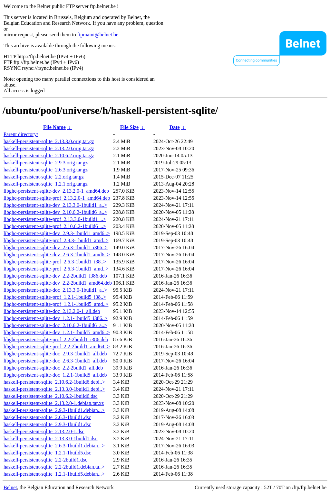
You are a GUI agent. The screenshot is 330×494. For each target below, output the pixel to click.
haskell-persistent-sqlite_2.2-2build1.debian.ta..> (54, 467)
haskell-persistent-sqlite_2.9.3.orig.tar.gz (46, 162)
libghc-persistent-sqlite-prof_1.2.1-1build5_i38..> (55, 297)
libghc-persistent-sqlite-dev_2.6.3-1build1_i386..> (56, 247)
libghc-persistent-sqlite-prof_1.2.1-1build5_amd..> (56, 304)
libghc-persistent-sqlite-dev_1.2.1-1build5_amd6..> (57, 332)
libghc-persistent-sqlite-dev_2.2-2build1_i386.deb (55, 276)
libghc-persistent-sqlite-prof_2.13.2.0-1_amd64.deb (57, 198)
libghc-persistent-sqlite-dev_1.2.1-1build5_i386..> (56, 318)
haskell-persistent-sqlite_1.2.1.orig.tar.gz (46, 184)
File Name (54, 127)
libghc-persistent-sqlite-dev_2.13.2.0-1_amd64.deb (56, 191)
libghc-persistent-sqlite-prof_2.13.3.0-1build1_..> (55, 219)
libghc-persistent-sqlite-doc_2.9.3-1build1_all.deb (55, 353)
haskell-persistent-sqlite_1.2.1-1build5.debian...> (54, 474)
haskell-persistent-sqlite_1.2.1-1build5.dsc (47, 452)
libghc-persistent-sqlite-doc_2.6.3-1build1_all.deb (55, 360)
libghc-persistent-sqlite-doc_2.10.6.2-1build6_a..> (55, 325)
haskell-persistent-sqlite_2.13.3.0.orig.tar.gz (49, 141)
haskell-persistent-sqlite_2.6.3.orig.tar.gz (46, 169)
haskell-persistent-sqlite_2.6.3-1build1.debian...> (54, 445)
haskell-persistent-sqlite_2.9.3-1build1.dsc (47, 424)
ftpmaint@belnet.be (97, 34)
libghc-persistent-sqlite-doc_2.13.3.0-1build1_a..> (55, 290)
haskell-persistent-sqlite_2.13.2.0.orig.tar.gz (49, 148)
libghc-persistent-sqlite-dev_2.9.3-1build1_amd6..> (57, 233)
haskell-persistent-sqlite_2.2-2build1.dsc (45, 459)
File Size (129, 127)
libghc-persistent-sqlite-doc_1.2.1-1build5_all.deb (55, 375)
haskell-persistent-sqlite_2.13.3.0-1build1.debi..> (54, 389)
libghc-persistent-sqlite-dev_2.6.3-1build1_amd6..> (57, 254)
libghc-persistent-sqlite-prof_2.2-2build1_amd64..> (57, 346)
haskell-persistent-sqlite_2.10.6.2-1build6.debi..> (54, 382)
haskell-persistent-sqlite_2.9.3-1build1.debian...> (54, 410)
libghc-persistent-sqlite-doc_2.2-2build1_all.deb (53, 367)
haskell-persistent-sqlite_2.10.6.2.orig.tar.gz (49, 155)
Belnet (10, 487)
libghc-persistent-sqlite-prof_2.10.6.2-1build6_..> (55, 226)
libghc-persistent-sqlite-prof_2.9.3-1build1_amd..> (56, 240)
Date (175, 127)
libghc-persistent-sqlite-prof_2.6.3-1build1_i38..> (55, 261)
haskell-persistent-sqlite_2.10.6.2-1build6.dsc (51, 396)
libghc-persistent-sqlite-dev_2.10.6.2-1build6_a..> (55, 212)
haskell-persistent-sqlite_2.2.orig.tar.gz (44, 176)
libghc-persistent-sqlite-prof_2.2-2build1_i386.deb (56, 339)
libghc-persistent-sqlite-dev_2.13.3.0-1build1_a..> (55, 205)
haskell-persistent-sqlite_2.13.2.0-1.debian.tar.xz (54, 403)
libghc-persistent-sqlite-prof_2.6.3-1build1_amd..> (56, 268)
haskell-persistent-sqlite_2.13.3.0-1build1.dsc (51, 438)
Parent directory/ (21, 134)
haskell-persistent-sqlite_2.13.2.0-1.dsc (44, 431)
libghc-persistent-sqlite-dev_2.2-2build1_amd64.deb (58, 283)
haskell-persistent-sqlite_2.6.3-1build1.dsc (47, 417)
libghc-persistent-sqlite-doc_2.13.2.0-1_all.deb (52, 311)
